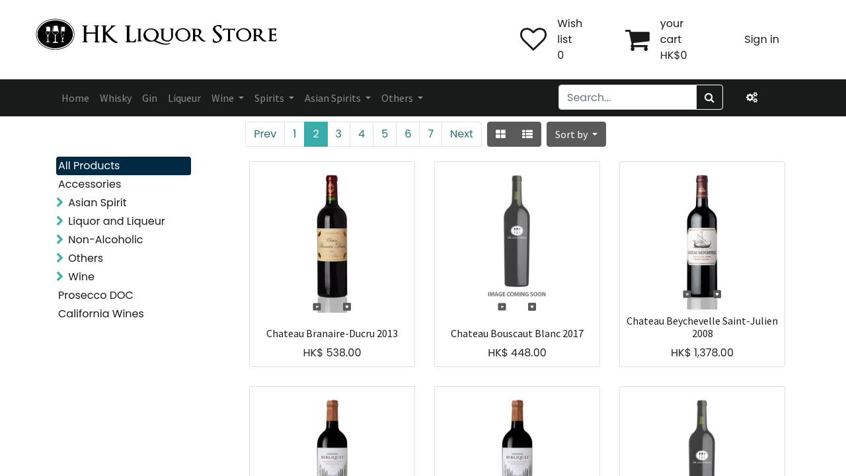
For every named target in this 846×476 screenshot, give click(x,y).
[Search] (709, 97)
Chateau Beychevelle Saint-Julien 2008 (702, 327)
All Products (89, 165)
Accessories (89, 184)
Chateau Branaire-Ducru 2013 (332, 333)
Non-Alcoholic (105, 239)
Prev (265, 133)
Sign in (761, 39)
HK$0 (673, 55)
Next (461, 133)
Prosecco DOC (96, 295)
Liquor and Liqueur (116, 221)
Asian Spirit (97, 202)
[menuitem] (75, 98)
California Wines (101, 313)
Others (85, 258)
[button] (576, 134)
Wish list (569, 31)
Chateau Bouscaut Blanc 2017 (517, 333)
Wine (81, 276)
